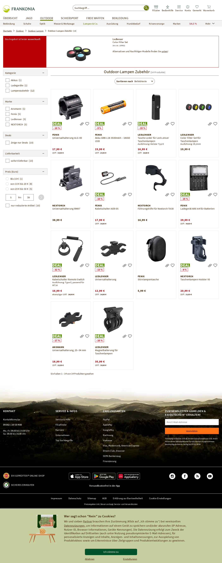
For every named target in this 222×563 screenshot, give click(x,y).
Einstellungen (130, 558)
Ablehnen (89, 558)
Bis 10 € (16, 178)
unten (165, 51)
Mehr (209, 23)
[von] (11, 197)
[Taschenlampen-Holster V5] (215, 265)
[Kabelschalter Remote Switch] (87, 265)
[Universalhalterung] (130, 265)
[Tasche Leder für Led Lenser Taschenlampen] (172, 124)
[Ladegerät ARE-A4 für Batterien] (215, 194)
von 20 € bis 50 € (21, 188)
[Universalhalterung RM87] (87, 194)
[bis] (28, 197)
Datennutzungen (74, 525)
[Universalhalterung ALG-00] (87, 124)
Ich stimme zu (111, 551)
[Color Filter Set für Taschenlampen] (215, 124)
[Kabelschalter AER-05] (130, 194)
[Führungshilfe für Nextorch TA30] (172, 194)
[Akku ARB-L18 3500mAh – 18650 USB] (130, 124)
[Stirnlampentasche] (172, 265)
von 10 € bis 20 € (21, 183)
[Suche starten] (146, 7)
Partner (87, 521)
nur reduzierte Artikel (25, 205)
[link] (156, 8)
